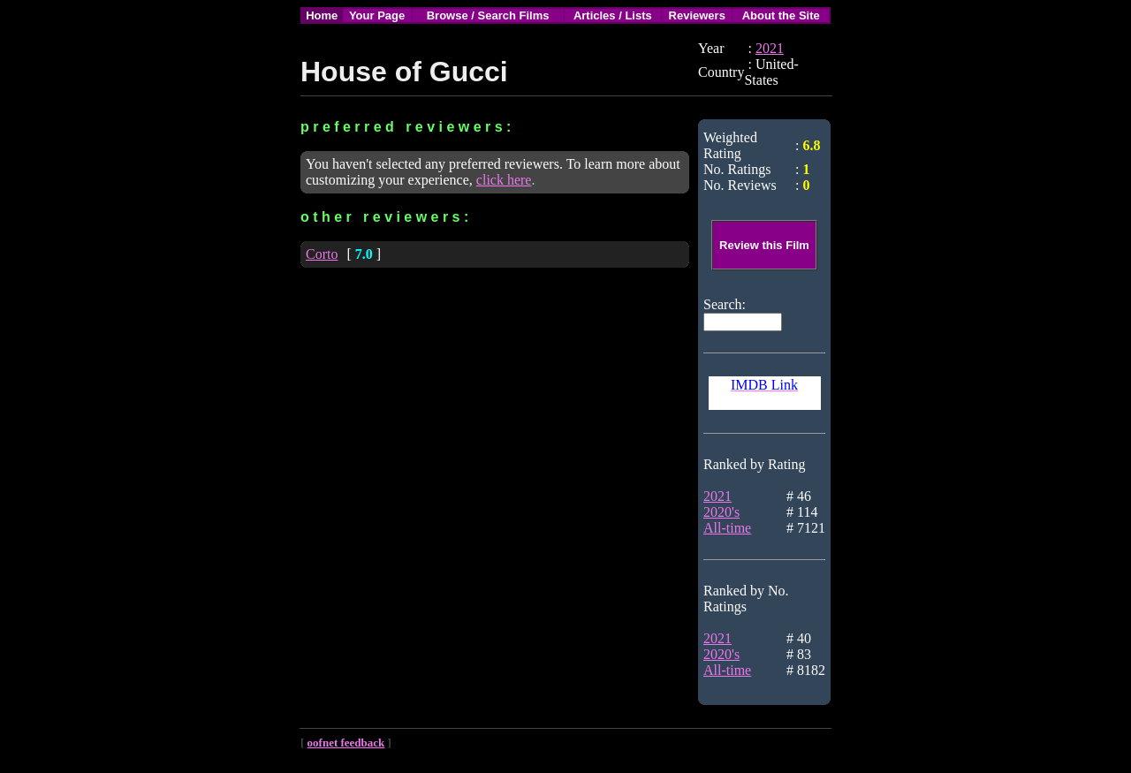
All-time (727, 527)
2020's (721, 511)
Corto (322, 253)
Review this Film (764, 245)
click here (504, 179)
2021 (769, 48)
